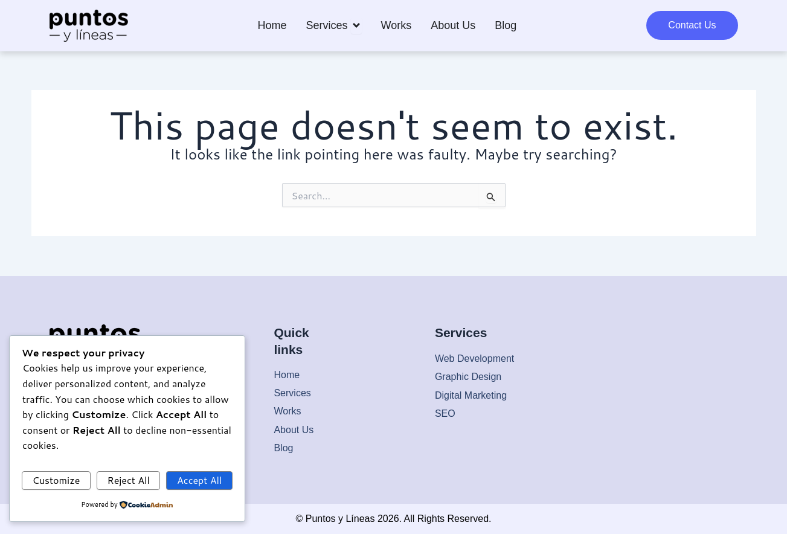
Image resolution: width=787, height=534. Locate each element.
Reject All (128, 480)
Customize (56, 480)
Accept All (199, 480)
